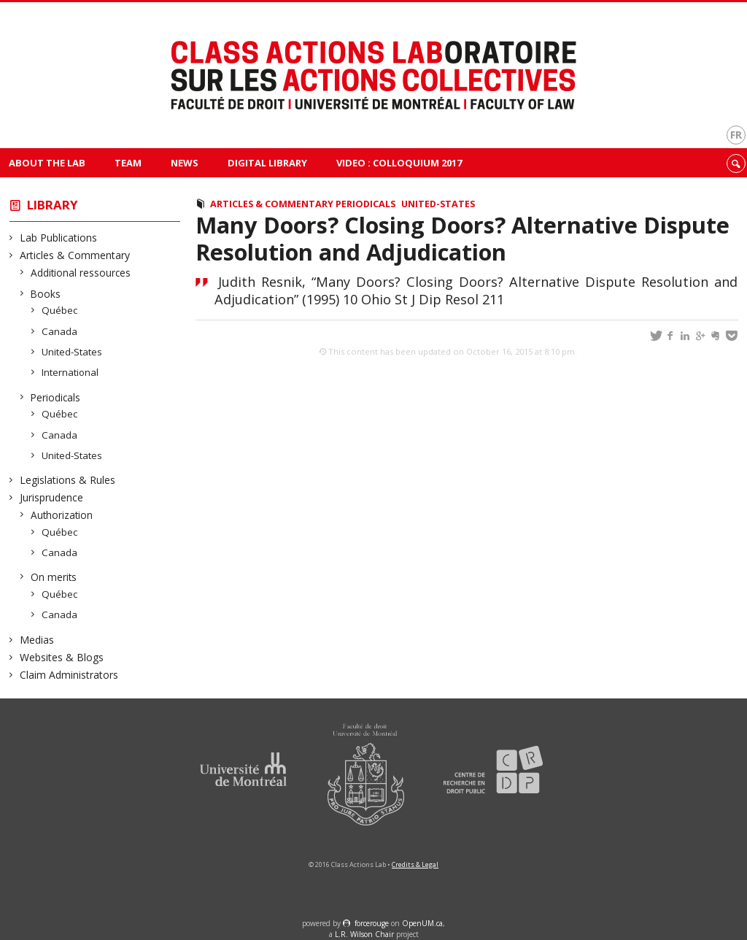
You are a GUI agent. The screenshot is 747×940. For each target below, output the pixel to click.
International (70, 372)
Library (52, 204)
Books (46, 294)
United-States (72, 351)
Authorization (62, 515)
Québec (59, 310)
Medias (37, 640)
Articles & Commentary (75, 255)
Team (128, 162)
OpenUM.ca (422, 923)
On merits (54, 577)
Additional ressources (81, 273)
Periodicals (55, 397)
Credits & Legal (415, 864)
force (372, 923)
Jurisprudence (51, 497)
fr (736, 135)
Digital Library (267, 162)
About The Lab (47, 162)
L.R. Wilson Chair (364, 934)
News (184, 162)
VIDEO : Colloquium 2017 (399, 162)
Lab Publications (58, 237)
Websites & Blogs (62, 657)
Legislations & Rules (67, 480)
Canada (59, 331)
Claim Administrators (69, 675)
